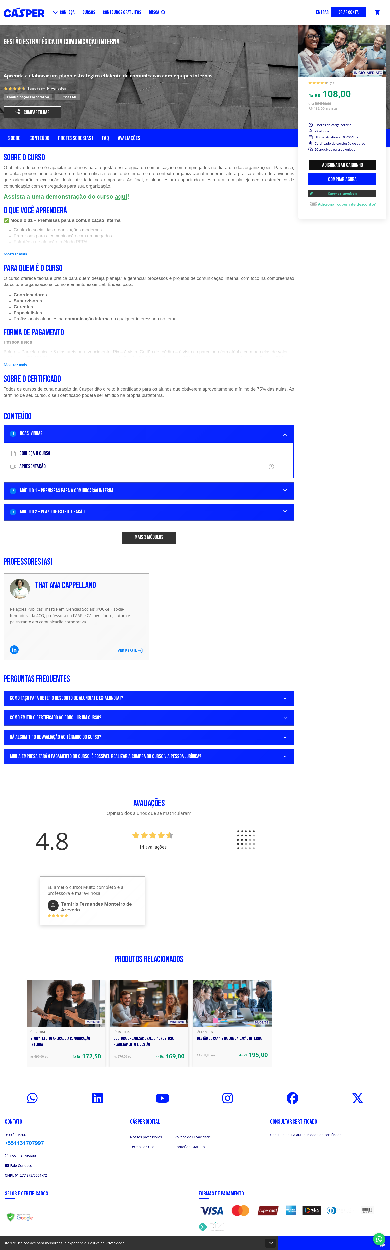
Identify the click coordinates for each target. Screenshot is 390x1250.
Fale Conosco (18, 1165)
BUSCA (157, 12)
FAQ (105, 138)
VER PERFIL (130, 650)
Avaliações (129, 138)
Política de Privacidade (193, 1137)
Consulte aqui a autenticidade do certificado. (306, 1134)
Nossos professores (146, 1137)
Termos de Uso (142, 1146)
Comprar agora (342, 179)
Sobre (14, 138)
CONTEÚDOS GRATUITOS (122, 12)
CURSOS (89, 12)
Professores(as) (75, 138)
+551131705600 (20, 1155)
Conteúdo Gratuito (190, 1146)
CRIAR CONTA (349, 12)
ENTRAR (322, 12)
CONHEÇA (64, 12)
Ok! (270, 1243)
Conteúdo (39, 138)
